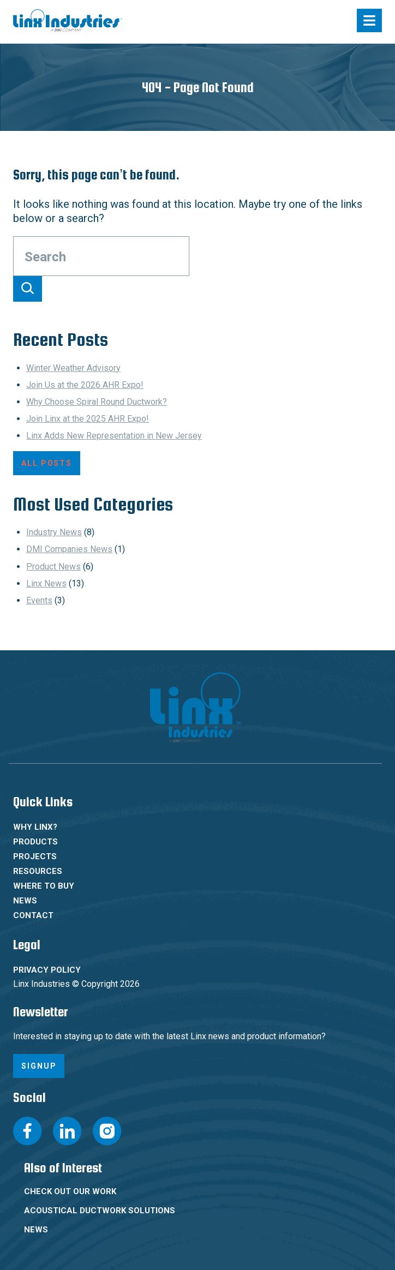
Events (39, 600)
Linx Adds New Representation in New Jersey (114, 435)
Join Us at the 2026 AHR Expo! (84, 385)
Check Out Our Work (70, 1191)
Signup (38, 1066)
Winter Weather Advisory (73, 368)
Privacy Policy (47, 970)
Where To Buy (43, 886)
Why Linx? (35, 827)
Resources (37, 871)
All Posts (46, 463)
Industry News (54, 532)
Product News (53, 566)
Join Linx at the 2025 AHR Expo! (87, 419)
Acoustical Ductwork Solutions (99, 1210)
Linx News (46, 583)
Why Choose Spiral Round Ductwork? (96, 402)
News (25, 901)
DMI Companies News (69, 549)
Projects (35, 856)
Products (35, 842)
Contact (33, 915)
